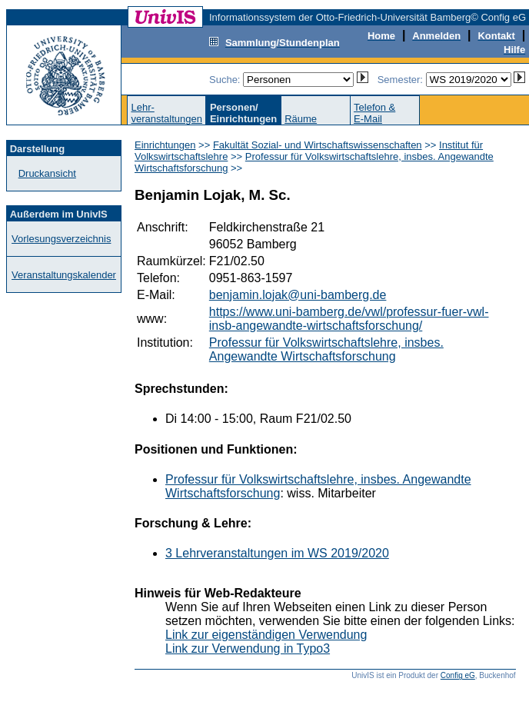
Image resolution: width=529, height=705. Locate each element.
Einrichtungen (165, 145)
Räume (300, 119)
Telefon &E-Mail (374, 113)
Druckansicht (47, 173)
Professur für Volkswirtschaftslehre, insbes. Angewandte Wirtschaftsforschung (326, 349)
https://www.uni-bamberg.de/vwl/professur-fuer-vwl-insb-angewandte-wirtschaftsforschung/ (349, 318)
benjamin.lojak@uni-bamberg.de (298, 294)
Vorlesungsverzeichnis (61, 238)
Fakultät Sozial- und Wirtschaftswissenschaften (317, 145)
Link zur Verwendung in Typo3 (247, 648)
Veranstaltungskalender (64, 275)
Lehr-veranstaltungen (166, 113)
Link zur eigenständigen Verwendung (266, 634)
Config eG (458, 675)
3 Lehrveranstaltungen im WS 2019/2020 (277, 553)
